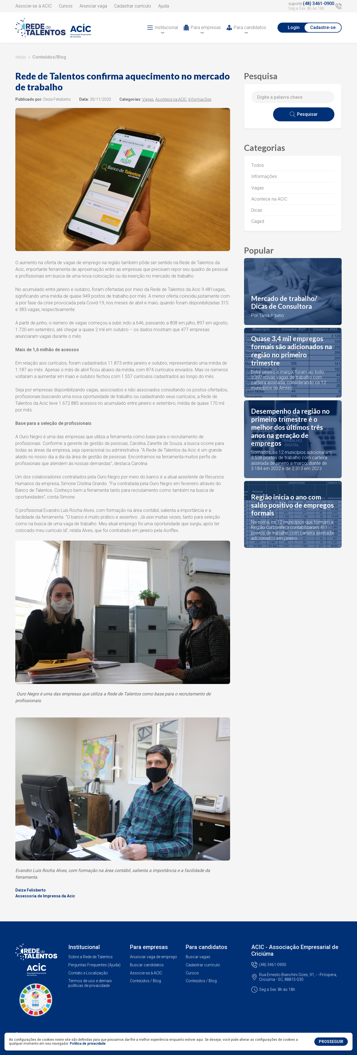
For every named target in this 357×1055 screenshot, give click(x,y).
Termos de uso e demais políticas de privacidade (90, 983)
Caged (257, 221)
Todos (257, 165)
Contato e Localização (88, 973)
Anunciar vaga (93, 6)
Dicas (256, 210)
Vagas (257, 188)
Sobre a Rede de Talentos (90, 957)
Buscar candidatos (147, 965)
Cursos (66, 6)
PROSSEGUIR (331, 1041)
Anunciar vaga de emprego (153, 957)
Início (20, 57)
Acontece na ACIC (269, 199)
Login (294, 27)
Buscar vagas (198, 957)
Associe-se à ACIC (33, 6)
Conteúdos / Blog (145, 981)
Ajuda (163, 6)
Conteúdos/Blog (49, 57)
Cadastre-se (323, 27)
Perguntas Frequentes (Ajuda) (94, 965)
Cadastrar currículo (132, 6)
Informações (264, 176)
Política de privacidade (88, 1044)
